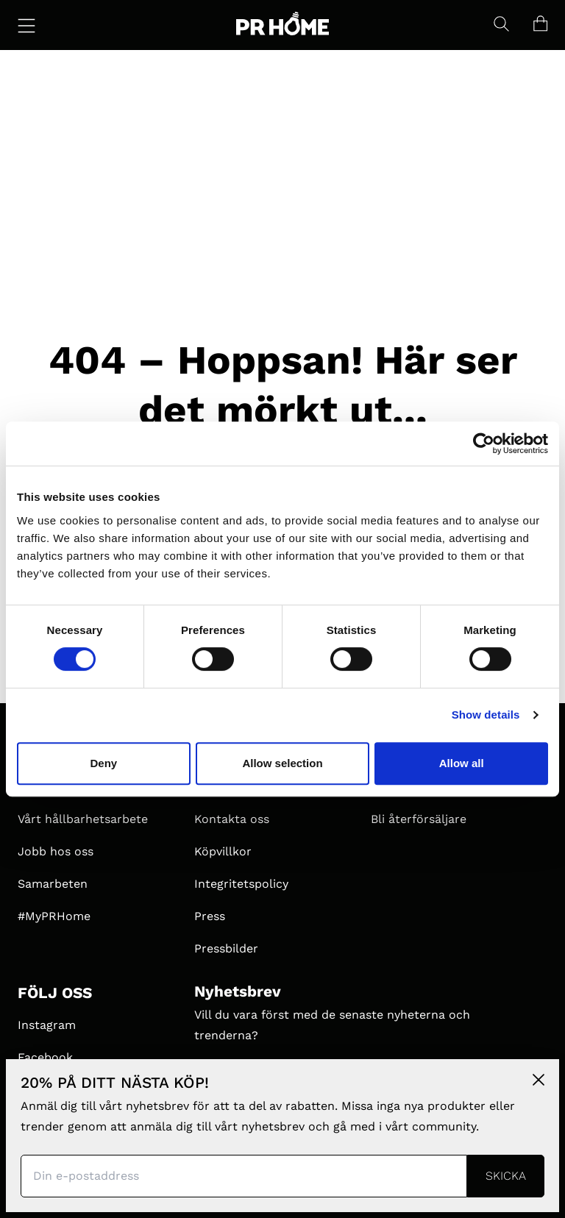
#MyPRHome (54, 916)
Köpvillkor (223, 851)
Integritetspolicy (241, 884)
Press (209, 916)
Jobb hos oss (55, 851)
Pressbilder (226, 948)
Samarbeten (53, 884)
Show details (486, 714)
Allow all (461, 763)
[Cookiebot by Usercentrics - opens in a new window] (483, 443)
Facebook (45, 1057)
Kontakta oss (231, 819)
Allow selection (282, 763)
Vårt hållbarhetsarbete (83, 819)
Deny (103, 763)
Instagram (47, 1025)
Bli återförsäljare (418, 819)
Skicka (506, 1176)
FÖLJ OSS (55, 993)
